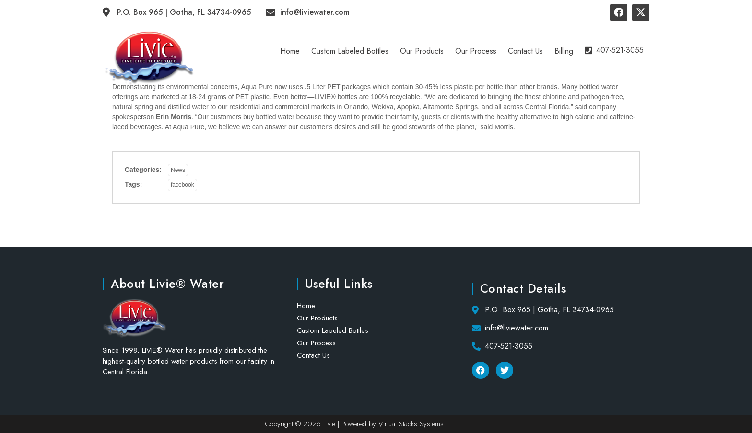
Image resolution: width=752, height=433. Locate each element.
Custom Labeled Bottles (351, 51)
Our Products (423, 51)
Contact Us (526, 51)
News (178, 170)
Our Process (477, 51)
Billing (565, 51)
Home (291, 51)
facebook (182, 185)
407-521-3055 (615, 49)
